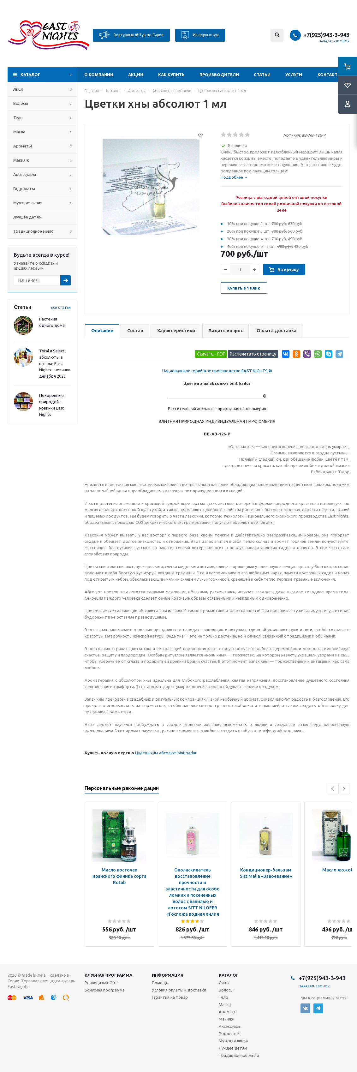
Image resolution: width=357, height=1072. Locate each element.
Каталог (30, 74)
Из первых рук (200, 35)
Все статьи (61, 307)
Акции (135, 74)
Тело (18, 117)
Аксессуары (24, 174)
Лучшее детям (27, 217)
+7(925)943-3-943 (326, 35)
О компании (98, 74)
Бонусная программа (105, 990)
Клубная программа (108, 975)
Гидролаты (24, 188)
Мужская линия (27, 203)
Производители (219, 74)
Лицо (18, 89)
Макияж (21, 160)
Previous (333, 788)
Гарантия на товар (170, 997)
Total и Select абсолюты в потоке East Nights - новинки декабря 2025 (54, 363)
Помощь (160, 982)
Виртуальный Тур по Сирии (131, 35)
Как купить (171, 74)
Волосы (20, 103)
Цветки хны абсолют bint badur (166, 753)
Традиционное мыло (33, 231)
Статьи (262, 74)
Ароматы (22, 146)
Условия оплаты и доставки (179, 990)
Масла (19, 131)
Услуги (293, 74)
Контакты (329, 74)
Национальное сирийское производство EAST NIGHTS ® (217, 370)
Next (344, 788)
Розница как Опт (101, 982)
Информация (167, 975)
